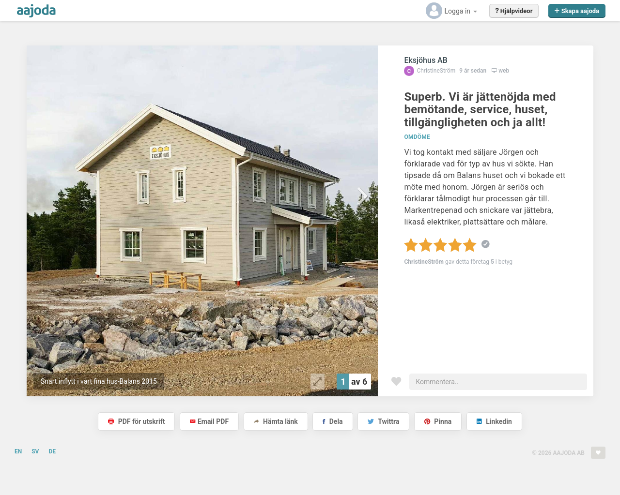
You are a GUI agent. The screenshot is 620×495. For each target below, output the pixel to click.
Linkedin (494, 421)
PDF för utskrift (136, 421)
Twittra (383, 421)
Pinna (437, 421)
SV (35, 451)
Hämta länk (276, 421)
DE (52, 451)
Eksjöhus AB (425, 60)
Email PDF (209, 421)
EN (18, 451)
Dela (332, 421)
